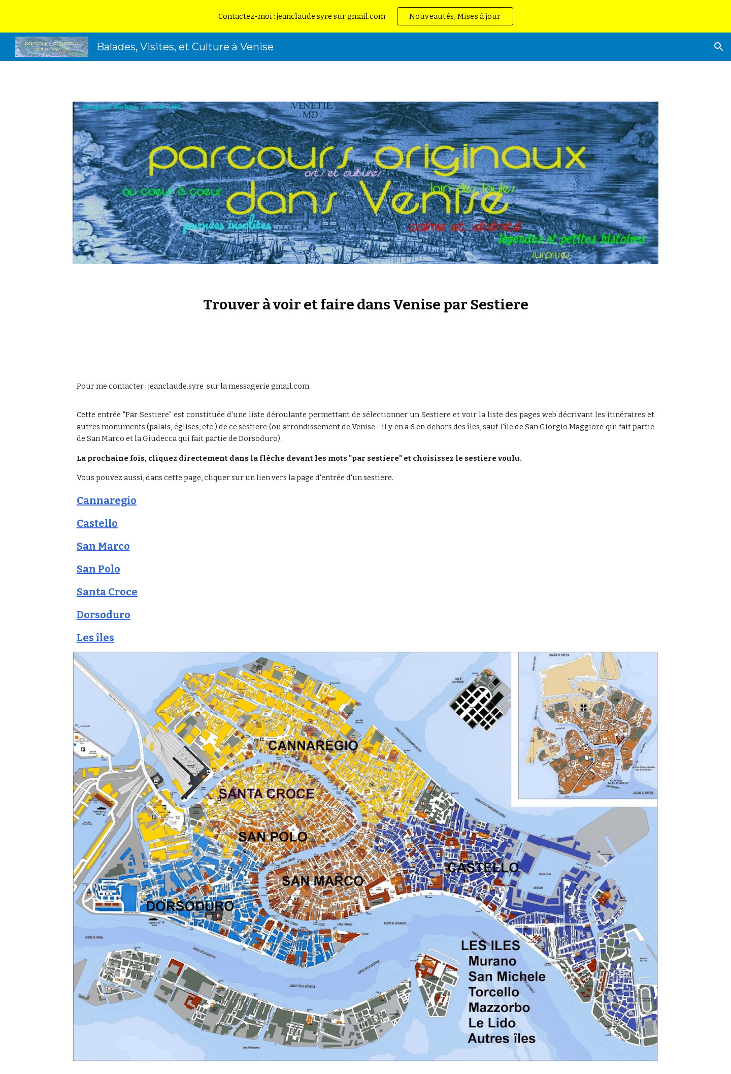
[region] (365, 16)
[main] (365, 305)
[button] (719, 47)
